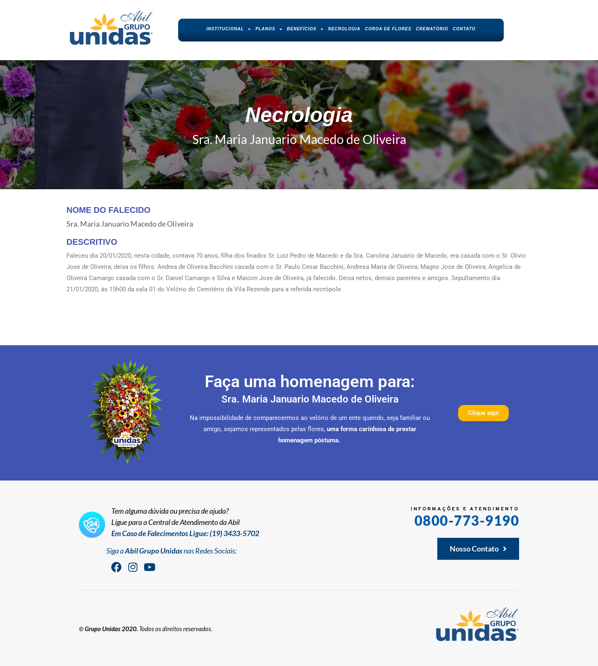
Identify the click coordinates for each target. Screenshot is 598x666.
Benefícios (305, 29)
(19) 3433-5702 (234, 533)
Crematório (432, 29)
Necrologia (344, 29)
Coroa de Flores (388, 29)
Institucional (228, 29)
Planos (268, 29)
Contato (464, 29)
